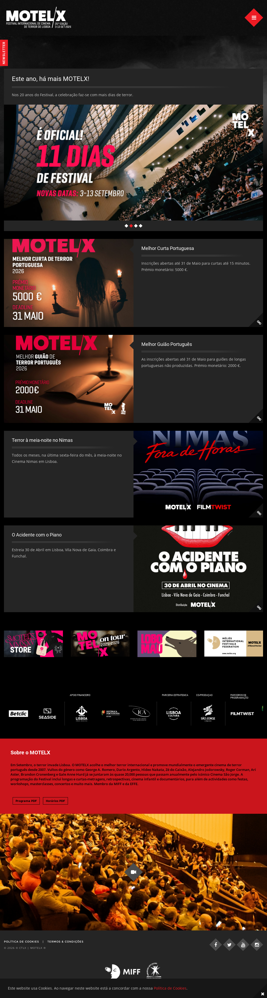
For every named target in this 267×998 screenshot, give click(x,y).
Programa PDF (26, 807)
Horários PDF (55, 807)
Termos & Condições (65, 948)
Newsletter (4, 53)
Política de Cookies (21, 948)
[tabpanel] (133, 148)
